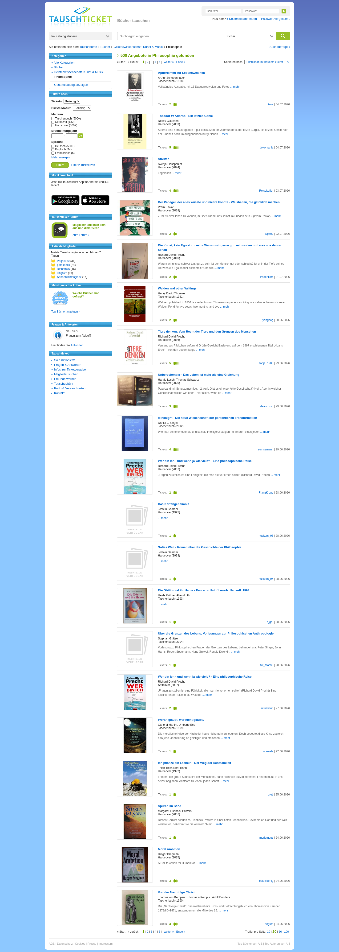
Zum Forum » (81, 235)
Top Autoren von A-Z (277, 943)
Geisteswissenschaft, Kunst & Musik (138, 47)
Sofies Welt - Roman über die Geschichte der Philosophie (199, 547)
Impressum (106, 943)
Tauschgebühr (63, 383)
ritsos (269, 104)
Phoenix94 (266, 277)
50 (280, 931)
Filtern (60, 165)
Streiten (163, 159)
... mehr (234, 86)
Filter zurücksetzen (83, 165)
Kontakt (59, 393)
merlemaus (266, 837)
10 (268, 931)
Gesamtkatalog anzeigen (71, 85)
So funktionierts (64, 360)
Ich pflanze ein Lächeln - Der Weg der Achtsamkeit (194, 763)
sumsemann (265, 449)
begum (269, 924)
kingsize (62, 273)
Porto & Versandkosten (69, 388)
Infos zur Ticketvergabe (70, 369)
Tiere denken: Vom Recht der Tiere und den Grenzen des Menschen (207, 331)
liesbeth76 (63, 269)
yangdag (267, 320)
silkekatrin (267, 708)
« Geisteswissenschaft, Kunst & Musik (77, 72)
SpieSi (269, 233)
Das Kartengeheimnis (173, 504)
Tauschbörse (88, 47)
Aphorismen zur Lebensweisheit (181, 72)
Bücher (105, 47)
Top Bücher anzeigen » (65, 311)
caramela (267, 751)
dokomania (266, 147)
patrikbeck (63, 265)
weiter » (169, 62)
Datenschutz (65, 943)
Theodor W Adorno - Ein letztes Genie (185, 116)
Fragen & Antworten (67, 365)
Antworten (77, 345)
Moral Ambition (169, 849)
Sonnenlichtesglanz (69, 277)
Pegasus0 (63, 261)
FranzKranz (266, 492)
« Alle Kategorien (62, 62)
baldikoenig (266, 880)
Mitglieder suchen (66, 374)
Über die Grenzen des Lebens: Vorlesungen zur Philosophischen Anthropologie (216, 633)
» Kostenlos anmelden (241, 19)
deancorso (266, 406)
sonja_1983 (266, 363)
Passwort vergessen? (275, 19)
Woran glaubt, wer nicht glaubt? (181, 719)
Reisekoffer (266, 190)
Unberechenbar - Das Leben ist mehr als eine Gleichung (198, 374)
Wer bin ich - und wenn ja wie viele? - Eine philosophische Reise (205, 461)
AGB (52, 943)
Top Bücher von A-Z (250, 943)
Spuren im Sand (169, 806)
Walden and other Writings (177, 288)
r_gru (270, 622)
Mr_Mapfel (266, 665)
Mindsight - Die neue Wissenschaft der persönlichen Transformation (207, 418)
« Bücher (57, 67)
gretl (270, 794)
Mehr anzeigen (60, 157)
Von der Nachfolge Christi (176, 892)
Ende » (180, 62)
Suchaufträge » (280, 47)
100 (286, 931)
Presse (92, 943)
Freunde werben (65, 379)
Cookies (80, 943)
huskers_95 (266, 535)
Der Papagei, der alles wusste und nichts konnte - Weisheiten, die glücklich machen (219, 202)
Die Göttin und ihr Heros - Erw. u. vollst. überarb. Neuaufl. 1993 (203, 590)
